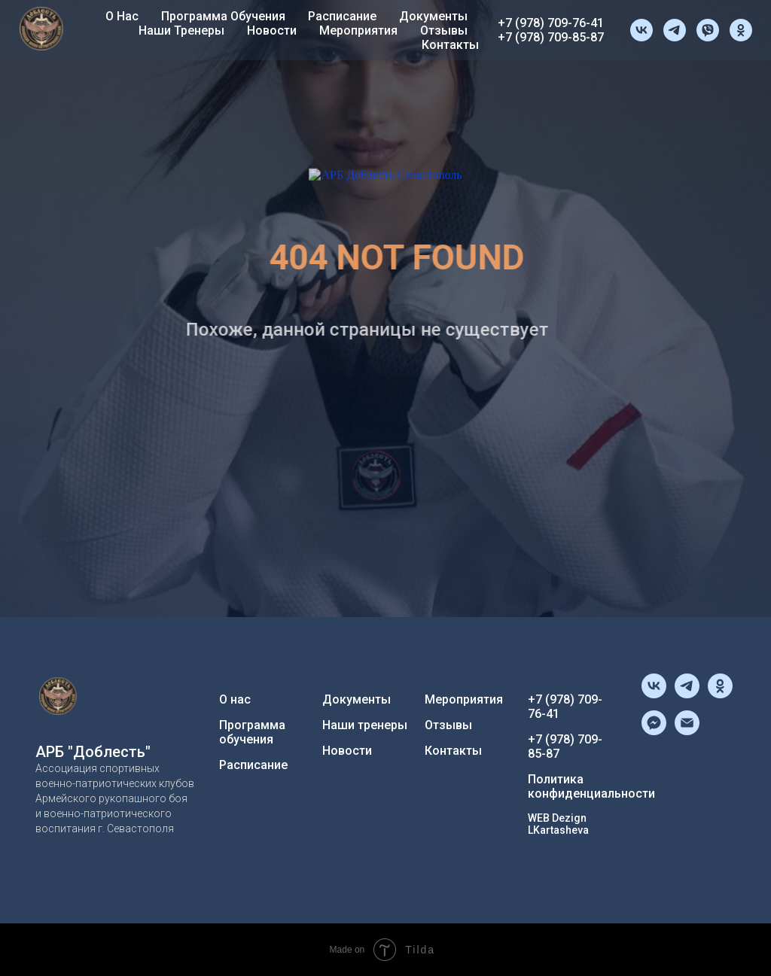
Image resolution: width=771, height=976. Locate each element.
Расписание (342, 16)
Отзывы (444, 30)
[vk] (641, 30)
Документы (433, 16)
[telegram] (674, 30)
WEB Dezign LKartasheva (558, 824)
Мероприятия (358, 30)
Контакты (450, 45)
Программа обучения (223, 16)
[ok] (741, 30)
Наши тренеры (181, 30)
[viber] (707, 30)
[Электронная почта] (687, 731)
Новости (272, 30)
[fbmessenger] (653, 731)
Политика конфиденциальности (591, 786)
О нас (122, 16)
